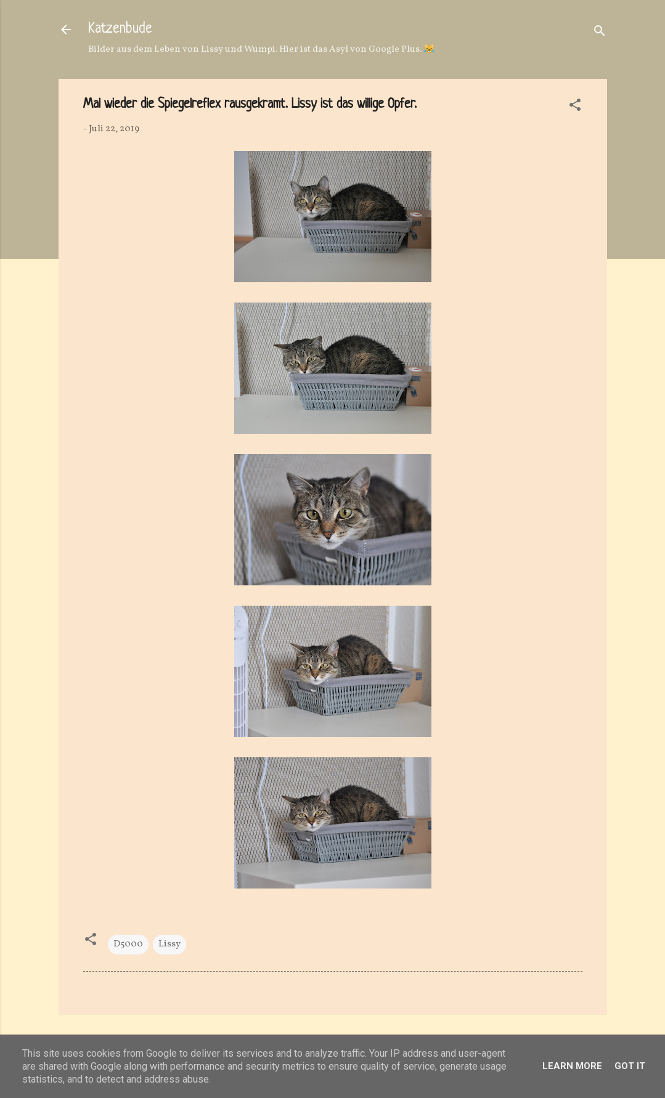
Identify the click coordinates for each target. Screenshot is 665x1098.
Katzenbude (120, 29)
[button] (575, 107)
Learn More (572, 1066)
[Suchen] (599, 33)
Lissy (169, 944)
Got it (629, 1066)
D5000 (128, 944)
